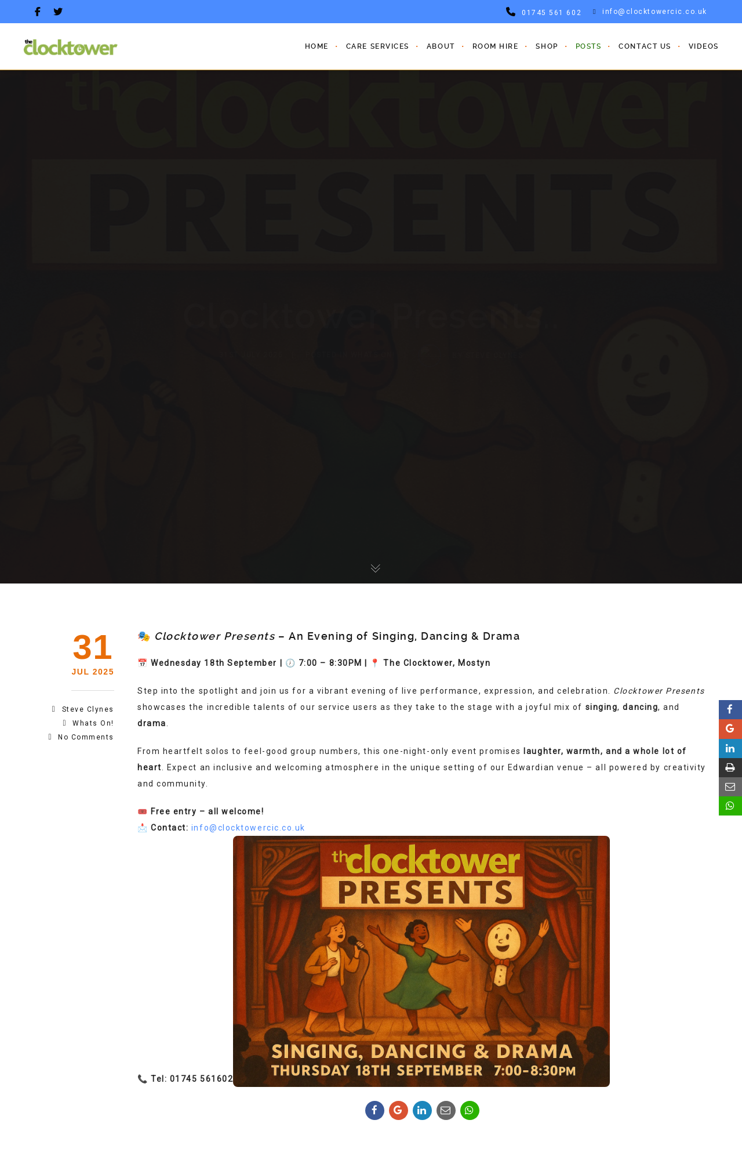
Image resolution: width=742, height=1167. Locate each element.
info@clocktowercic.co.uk (650, 11)
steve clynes (88, 709)
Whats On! (93, 723)
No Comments (86, 737)
